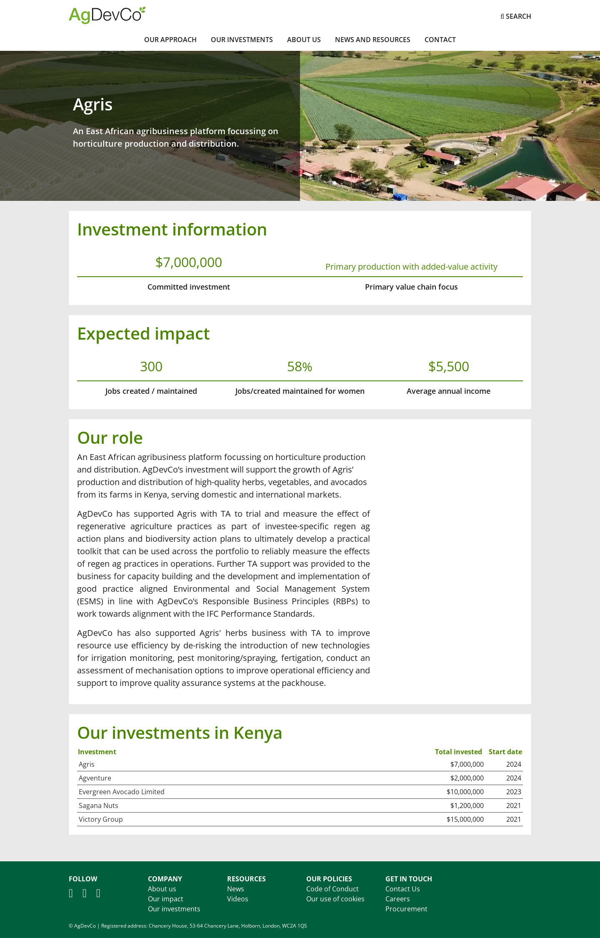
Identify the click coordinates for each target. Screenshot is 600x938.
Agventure (95, 778)
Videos (237, 898)
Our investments (242, 39)
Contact (440, 39)
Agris (87, 764)
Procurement (406, 908)
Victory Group (101, 819)
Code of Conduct (332, 888)
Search (515, 16)
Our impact (165, 898)
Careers (397, 898)
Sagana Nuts (98, 805)
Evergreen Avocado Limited (122, 791)
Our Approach (170, 39)
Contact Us (402, 888)
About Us (304, 39)
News (235, 888)
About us (162, 888)
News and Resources (372, 39)
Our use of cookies (335, 898)
